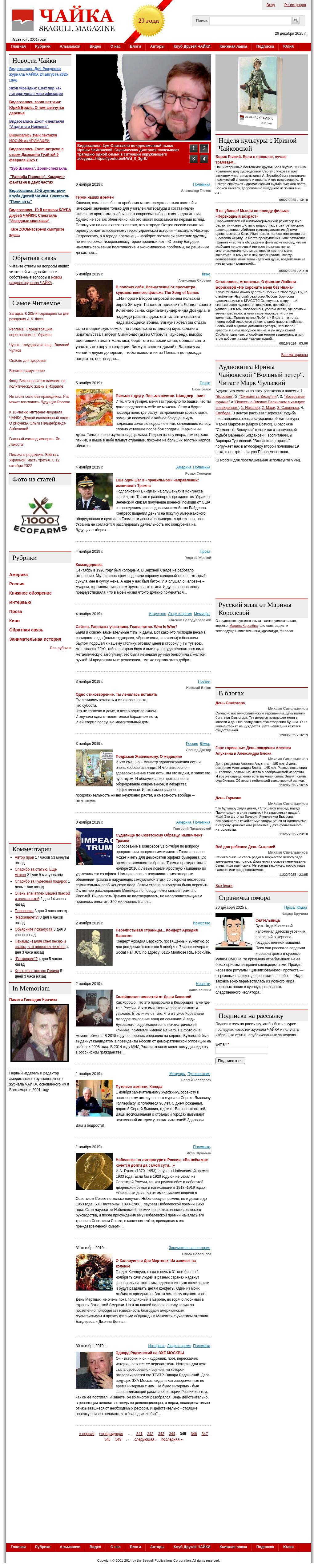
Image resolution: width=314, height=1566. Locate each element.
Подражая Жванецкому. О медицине (149, 756)
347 (205, 1434)
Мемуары (202, 614)
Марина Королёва (243, 625)
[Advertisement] (40, 746)
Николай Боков (198, 688)
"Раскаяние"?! (27, 917)
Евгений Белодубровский (190, 620)
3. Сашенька (288, 407)
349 (118, 1439)
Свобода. (223, 413)
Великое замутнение (27, 371)
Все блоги (223, 886)
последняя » (172, 1439)
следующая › (146, 1439)
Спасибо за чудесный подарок (41, 881)
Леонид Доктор (198, 750)
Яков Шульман (199, 1153)
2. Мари (268, 407)
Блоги (135, 46)
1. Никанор (250, 407)
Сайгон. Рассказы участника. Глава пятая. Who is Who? (126, 627)
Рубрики (42, 46)
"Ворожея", (224, 396)
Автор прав (24, 857)
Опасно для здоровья (27, 360)
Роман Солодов (198, 473)
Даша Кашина (200, 990)
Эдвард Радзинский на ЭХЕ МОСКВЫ (150, 1353)
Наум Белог (201, 389)
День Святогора (230, 703)
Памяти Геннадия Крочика (33, 1000)
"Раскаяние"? (26, 959)
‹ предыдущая (111, 1434)
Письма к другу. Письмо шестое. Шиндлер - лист (160, 396)
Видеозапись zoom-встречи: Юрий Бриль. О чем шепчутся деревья (36, 107)
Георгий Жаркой (197, 558)
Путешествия (198, 1074)
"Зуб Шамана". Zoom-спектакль (38, 168)
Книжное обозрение (30, 593)
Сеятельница (268, 920)
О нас (116, 46)
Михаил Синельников (288, 708)
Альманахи (70, 46)
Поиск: (202, 20)
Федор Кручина (295, 913)
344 (172, 1434)
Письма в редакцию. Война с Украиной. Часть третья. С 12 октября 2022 (34, 460)
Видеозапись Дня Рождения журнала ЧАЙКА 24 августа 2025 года (38, 74)
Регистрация (295, 5)
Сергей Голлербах (196, 1080)
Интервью (156, 1346)
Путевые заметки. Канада (139, 1087)
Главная (18, 46)
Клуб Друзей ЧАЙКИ (192, 46)
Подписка (265, 46)
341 (139, 1434)
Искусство (157, 614)
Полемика (201, 184)
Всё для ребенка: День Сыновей (245, 847)
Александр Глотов (196, 190)
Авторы (157, 46)
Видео (95, 46)
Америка (183, 467)
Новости (203, 984)
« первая (86, 1434)
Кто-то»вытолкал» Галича (37, 971)
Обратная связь (26, 629)
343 (161, 1434)
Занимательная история (189, 1248)
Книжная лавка (233, 46)
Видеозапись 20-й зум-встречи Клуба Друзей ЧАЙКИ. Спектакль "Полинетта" (39, 196)
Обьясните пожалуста (33, 929)
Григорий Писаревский (192, 828)
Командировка (89, 565)
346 (194, 1434)
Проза (205, 383)
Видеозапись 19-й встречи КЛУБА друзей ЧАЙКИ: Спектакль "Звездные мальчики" (40, 215)
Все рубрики (60, 648)
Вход (271, 5)
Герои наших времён (95, 197)
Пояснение (24, 911)
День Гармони (228, 798)
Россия (192, 743)
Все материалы (294, 355)
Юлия (288, 46)
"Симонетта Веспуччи (257, 396)
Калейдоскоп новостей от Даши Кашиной (153, 997)
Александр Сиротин (194, 280)
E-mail (222, 1044)
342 (150, 1434)
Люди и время (180, 614)
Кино (206, 274)
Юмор (205, 743)
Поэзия (204, 681)
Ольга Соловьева (196, 1254)
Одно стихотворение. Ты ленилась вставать (116, 694)
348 (107, 1439)
